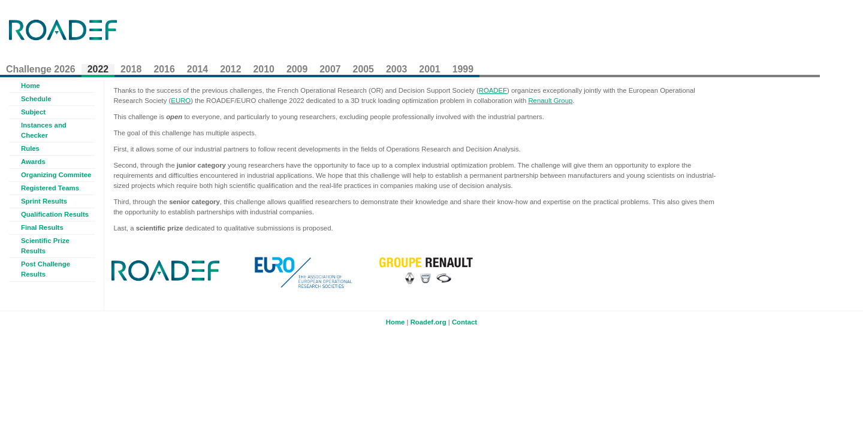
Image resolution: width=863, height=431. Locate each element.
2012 (230, 69)
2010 (264, 69)
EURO (181, 100)
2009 (296, 69)
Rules (30, 148)
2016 (163, 69)
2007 (329, 69)
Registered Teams (50, 188)
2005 (363, 69)
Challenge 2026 (41, 69)
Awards (33, 161)
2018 (130, 69)
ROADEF (493, 90)
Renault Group (550, 100)
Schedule (36, 98)
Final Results (42, 227)
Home (30, 85)
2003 (396, 69)
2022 (97, 69)
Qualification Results (55, 214)
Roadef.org (428, 322)
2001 (429, 69)
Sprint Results (44, 201)
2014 (197, 69)
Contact (464, 322)
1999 (462, 69)
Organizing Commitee (56, 174)
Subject (33, 112)
